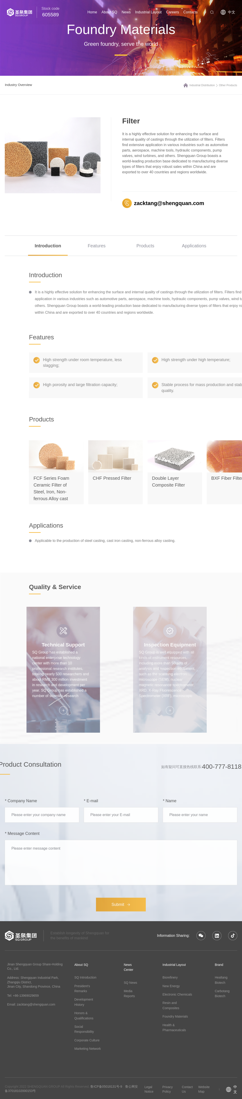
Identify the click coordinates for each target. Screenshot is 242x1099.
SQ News (130, 982)
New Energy (171, 986)
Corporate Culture (86, 1040)
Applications (194, 257)
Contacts (190, 12)
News (126, 12)
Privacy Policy (167, 1089)
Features (96, 257)
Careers (172, 12)
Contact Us (187, 1089)
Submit (120, 972)
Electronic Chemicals (177, 994)
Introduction (48, 257)
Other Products (228, 85)
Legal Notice (148, 1089)
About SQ (109, 12)
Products (145, 257)
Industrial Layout (148, 12)
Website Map (204, 1089)
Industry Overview (18, 85)
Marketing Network (87, 1048)
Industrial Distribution (203, 85)
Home (92, 12)
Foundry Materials (175, 1016)
